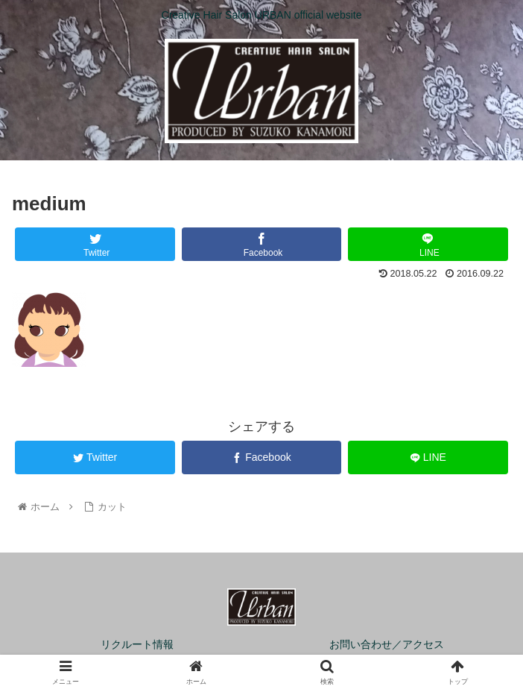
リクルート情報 (137, 644)
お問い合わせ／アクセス (386, 644)
